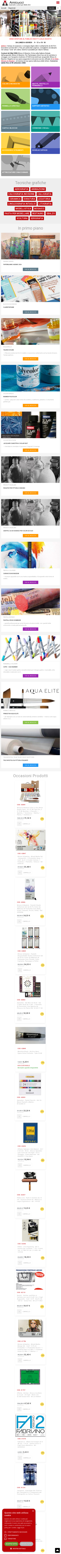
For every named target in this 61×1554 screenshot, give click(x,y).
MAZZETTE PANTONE (9, 1451)
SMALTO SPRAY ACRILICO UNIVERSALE (33, 1305)
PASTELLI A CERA (44, 1315)
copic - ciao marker (10, 667)
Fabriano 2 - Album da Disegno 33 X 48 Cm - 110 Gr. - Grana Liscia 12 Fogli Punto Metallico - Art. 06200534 (45, 1102)
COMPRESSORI (38, 1512)
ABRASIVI (5, 1426)
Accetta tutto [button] (11, 1544)
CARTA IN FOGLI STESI (41, 1391)
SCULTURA (22, 218)
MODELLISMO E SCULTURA (28, 1451)
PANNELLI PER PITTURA (42, 1373)
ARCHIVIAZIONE (7, 1473)
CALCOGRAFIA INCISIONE (21, 194)
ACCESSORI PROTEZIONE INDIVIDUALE (16, 1433)
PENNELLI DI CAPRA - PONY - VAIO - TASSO (38, 1341)
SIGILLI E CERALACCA (9, 1416)
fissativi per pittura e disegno (14, 488)
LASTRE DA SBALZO (9, 1366)
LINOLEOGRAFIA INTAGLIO (22, 203)
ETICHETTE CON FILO (35, 1483)
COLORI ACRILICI (51, 1287)
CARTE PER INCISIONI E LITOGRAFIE (14, 1398)
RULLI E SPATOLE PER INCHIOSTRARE (15, 1458)
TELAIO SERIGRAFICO (44, 1515)
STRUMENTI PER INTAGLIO (11, 1462)
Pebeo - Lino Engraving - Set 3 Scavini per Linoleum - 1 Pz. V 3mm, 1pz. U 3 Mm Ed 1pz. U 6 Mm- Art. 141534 (44, 1005)
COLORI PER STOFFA (32, 1294)
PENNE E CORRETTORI (33, 1494)
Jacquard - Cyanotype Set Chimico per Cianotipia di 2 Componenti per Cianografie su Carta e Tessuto (15, 1151)
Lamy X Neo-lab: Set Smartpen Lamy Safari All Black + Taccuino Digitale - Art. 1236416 (45, 1199)
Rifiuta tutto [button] (26, 1544)
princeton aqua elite (10, 713)
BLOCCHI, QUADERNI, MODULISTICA (28, 1473)
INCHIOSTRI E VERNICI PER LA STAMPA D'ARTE (18, 1301)
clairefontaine (8, 307)
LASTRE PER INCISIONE (26, 1366)
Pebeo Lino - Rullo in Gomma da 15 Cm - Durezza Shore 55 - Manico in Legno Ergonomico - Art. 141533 (15, 1005)
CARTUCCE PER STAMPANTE (48, 1480)
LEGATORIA (44, 199)
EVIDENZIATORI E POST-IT (11, 1487)
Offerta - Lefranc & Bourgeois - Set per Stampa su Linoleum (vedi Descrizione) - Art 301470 (15, 1247)
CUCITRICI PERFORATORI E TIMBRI (14, 1483)
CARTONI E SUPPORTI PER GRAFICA (15, 1362)
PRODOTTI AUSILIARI (9, 1305)
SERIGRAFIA (37, 218)
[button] (18, 1548)
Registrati (12, 8)
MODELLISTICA (23, 208)
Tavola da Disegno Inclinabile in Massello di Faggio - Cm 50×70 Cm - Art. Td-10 (44, 1150)
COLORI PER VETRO (49, 1294)
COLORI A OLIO (39, 1283)
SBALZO (50, 213)
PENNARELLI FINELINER (10, 1330)
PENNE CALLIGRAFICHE (28, 1330)
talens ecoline (8, 350)
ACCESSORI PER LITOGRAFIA (12, 1430)
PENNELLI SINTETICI (9, 1351)
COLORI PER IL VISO (49, 1290)
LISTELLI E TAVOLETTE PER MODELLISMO (16, 1369)
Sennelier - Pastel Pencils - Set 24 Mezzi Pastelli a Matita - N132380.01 (15, 955)
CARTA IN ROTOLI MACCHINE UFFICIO (44, 1476)
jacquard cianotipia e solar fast (15, 443)
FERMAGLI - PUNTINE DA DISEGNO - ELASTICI (38, 1487)
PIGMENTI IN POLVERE (45, 1301)
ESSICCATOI (50, 1512)
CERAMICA (15, 199)
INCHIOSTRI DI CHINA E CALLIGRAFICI (31, 1298)
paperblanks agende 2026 (12, 264)
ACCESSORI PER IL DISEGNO (45, 1426)
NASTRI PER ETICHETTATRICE (12, 1494)
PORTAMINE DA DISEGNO (48, 1330)
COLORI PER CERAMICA (10, 1290)
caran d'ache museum (11, 573)
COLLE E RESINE (7, 1441)
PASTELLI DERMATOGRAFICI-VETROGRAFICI (17, 1323)
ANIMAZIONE (38, 189)
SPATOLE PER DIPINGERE (40, 1351)
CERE (55, 1437)
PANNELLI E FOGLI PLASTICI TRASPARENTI (17, 1373)
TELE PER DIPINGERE (48, 1380)
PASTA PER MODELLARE (17, 213)
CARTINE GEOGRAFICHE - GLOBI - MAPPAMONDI (19, 1480)
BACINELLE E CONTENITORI (11, 1437)
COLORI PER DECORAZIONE (30, 1290)
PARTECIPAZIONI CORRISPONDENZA (15, 1412)
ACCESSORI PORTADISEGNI (34, 1430)
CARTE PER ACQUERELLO (26, 1394)
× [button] (33, 1511)
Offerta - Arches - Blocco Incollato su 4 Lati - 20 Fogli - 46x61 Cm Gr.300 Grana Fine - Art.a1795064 (14, 1102)
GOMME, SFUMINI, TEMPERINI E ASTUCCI (16, 1444)
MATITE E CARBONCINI (28, 1315)
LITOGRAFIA (45, 203)
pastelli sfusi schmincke (12, 620)
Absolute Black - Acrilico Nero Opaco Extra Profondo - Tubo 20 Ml (44, 906)
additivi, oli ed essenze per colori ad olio (18, 531)
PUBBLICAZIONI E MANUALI (25, 1455)
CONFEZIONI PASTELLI (10, 1315)
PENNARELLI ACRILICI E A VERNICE (14, 1326)
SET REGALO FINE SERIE (38, 1412)
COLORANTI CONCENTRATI (22, 1283)
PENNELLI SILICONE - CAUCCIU (46, 1348)
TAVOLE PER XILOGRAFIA (11, 1376)
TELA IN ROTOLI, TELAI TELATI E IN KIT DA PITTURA (20, 1380)
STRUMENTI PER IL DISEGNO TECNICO (44, 1458)
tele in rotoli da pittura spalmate (15, 760)
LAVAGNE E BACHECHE (10, 1490)
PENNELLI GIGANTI (8, 1348)
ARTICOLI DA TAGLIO (39, 1433)
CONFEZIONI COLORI (9, 1298)
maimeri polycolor (10, 396)
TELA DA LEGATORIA (29, 1376)
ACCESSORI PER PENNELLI (11, 1341)
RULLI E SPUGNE (24, 1351)
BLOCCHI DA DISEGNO (23, 1391)
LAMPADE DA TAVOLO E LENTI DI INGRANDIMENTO (20, 1448)
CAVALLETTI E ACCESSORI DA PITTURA (37, 1437)
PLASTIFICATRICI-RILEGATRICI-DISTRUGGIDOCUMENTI (21, 1497)
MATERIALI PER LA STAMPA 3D (31, 1490)
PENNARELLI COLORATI (37, 1326)
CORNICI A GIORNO (36, 1362)
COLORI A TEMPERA (9, 1287)
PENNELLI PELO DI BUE (25, 1348)
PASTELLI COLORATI (23, 1319)
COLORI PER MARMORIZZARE (12, 1294)
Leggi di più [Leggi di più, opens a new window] (20, 1528)
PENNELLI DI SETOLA (38, 1344)
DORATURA (29, 199)
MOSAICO (39, 208)
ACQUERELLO (6, 1283)
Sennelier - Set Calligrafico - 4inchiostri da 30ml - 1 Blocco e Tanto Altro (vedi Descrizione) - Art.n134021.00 (15, 1200)
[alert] (18, 1530)
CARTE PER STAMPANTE (38, 1398)
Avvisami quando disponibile (43, 921)
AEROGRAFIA (21, 189)
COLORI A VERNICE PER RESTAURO (30, 1287)
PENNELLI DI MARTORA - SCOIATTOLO (15, 1344)
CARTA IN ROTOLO (8, 1394)
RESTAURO (37, 213)
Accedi (3, 8)
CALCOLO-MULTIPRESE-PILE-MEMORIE (15, 1476)
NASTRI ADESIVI (8, 1455)
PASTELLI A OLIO (8, 1319)
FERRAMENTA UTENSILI (33, 1441)
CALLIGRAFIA (44, 194)
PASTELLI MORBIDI (41, 1323)
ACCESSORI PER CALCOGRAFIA (22, 1426)
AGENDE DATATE (8, 1391)
